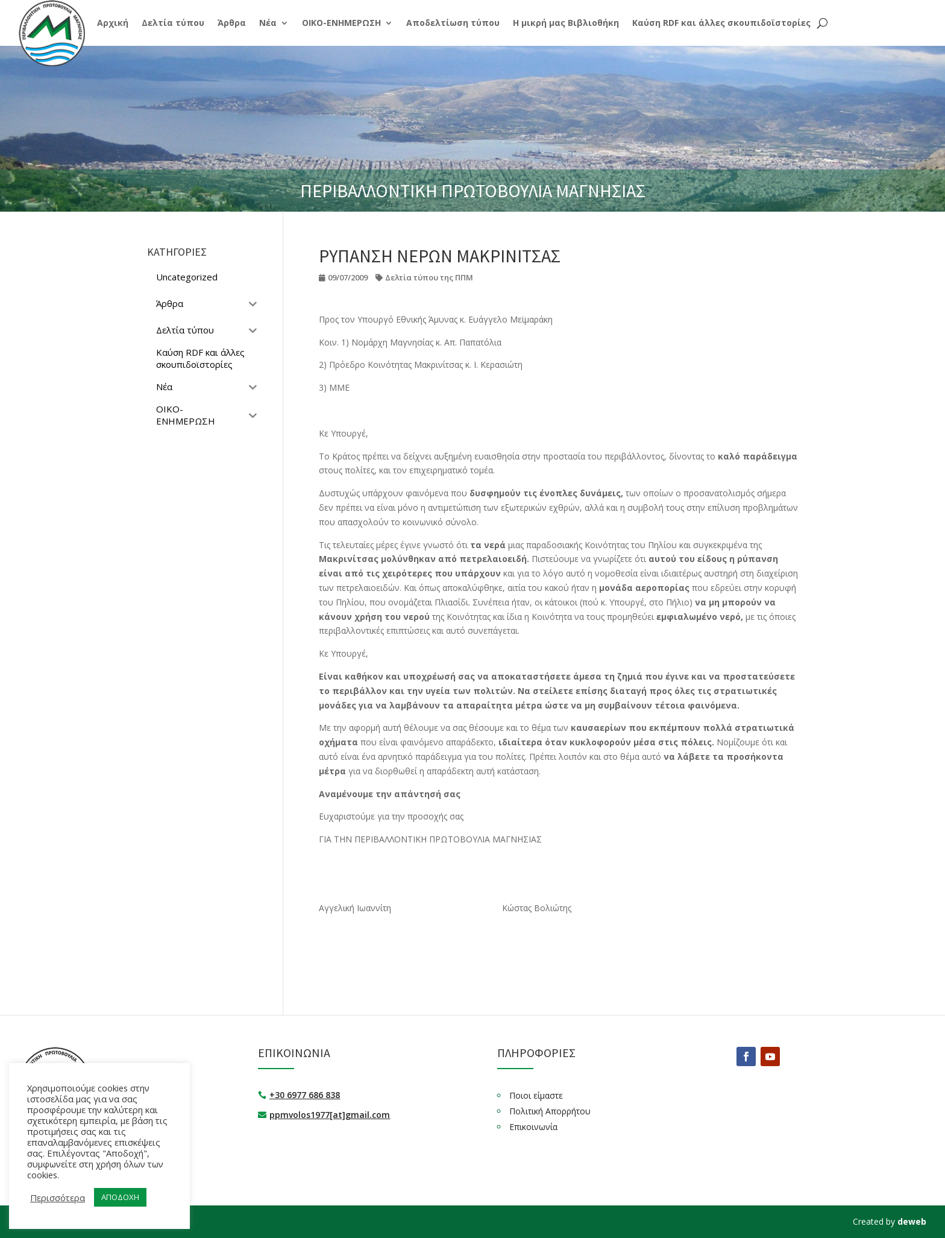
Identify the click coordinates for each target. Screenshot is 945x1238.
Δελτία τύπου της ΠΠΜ (429, 277)
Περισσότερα (57, 1197)
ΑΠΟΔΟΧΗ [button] (120, 1197)
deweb (911, 1221)
